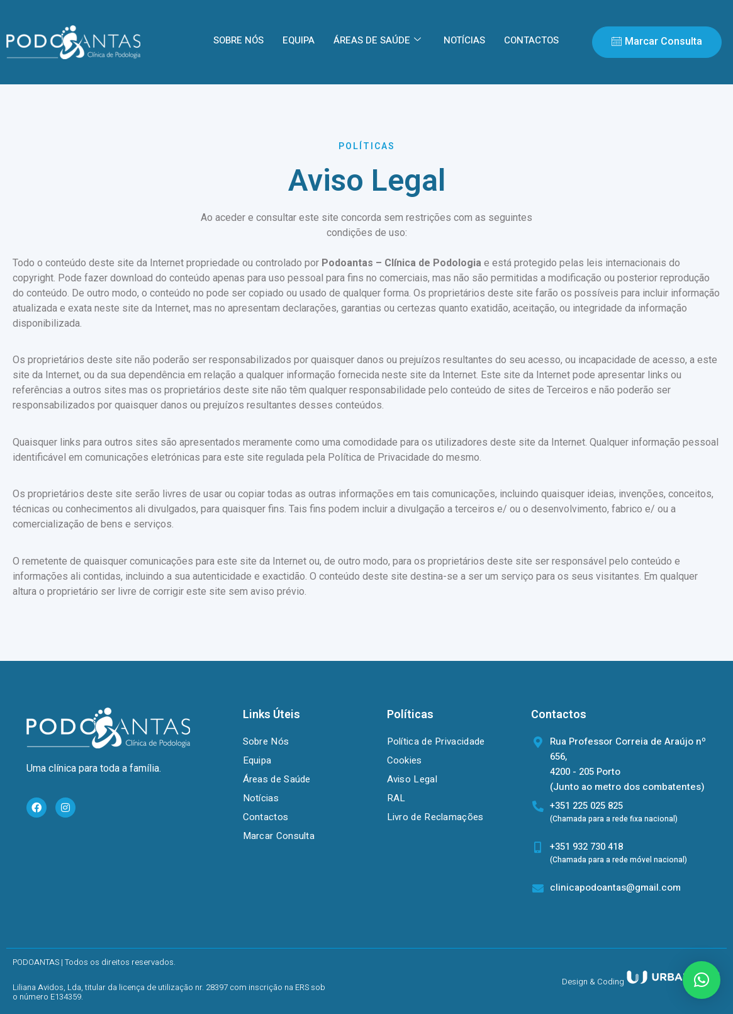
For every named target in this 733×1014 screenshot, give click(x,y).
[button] (701, 980)
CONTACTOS (531, 40)
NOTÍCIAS (464, 40)
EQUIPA (299, 40)
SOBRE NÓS (238, 40)
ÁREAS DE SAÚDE (377, 40)
